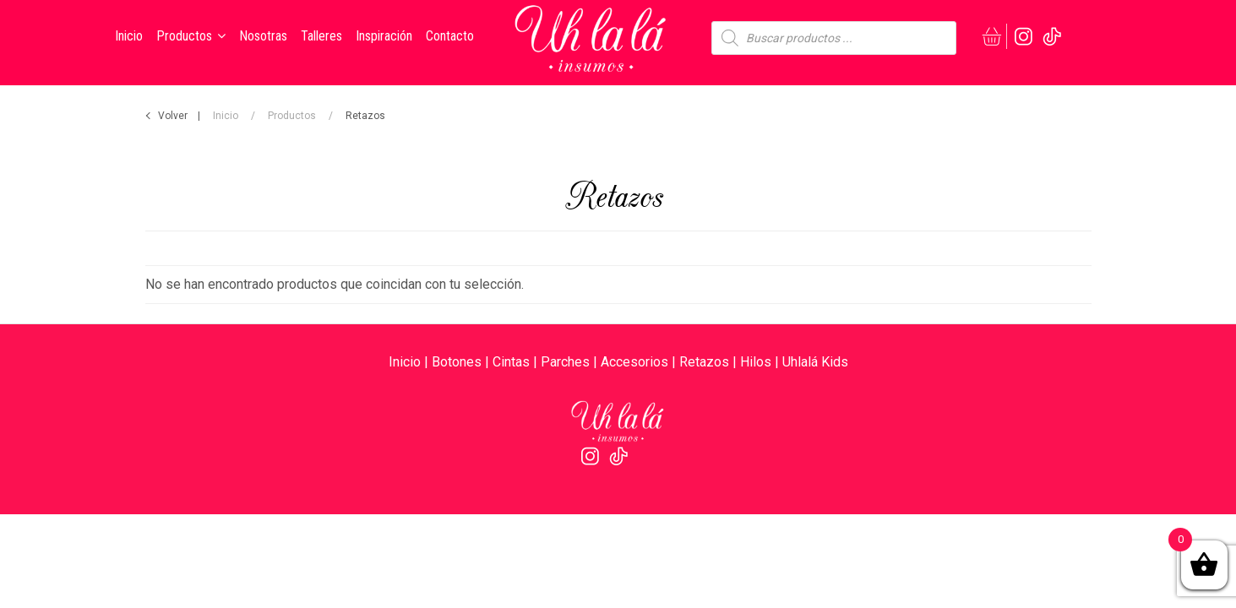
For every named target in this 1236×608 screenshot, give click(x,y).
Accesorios (634, 362)
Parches (565, 362)
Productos (292, 116)
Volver (173, 116)
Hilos (755, 362)
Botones (457, 362)
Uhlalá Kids (815, 362)
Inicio (225, 116)
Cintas (511, 362)
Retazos (704, 362)
